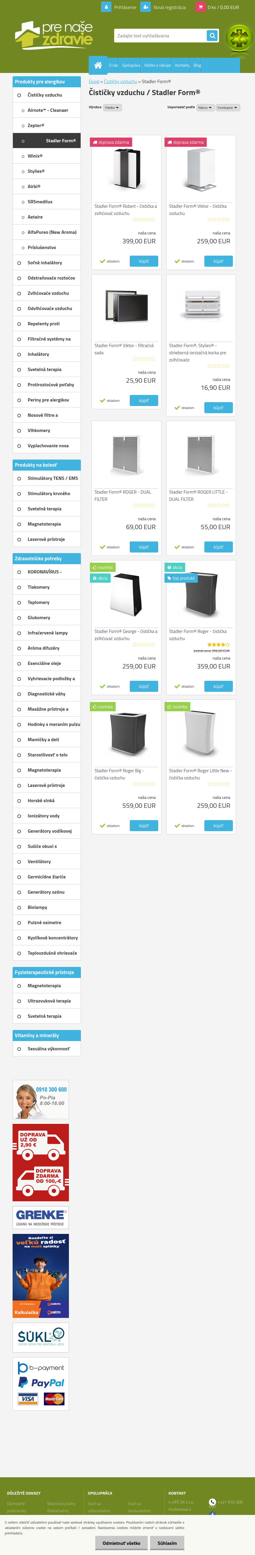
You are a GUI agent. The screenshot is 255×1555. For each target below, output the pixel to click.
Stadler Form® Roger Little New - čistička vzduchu (200, 774)
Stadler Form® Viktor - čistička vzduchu (198, 210)
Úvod (94, 81)
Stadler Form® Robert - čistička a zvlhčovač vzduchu (126, 210)
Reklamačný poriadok (58, 1514)
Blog (197, 65)
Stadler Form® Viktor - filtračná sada (124, 349)
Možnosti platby (61, 1503)
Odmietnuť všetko (121, 1543)
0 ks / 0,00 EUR (223, 7)
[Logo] (54, 36)
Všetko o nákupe (157, 65)
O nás (113, 65)
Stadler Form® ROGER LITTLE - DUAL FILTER (198, 496)
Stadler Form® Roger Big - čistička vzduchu (119, 774)
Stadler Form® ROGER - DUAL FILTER (123, 496)
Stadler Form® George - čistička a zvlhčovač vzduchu (126, 635)
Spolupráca (131, 65)
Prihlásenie (125, 7)
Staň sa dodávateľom (139, 1507)
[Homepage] (99, 65)
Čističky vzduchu (120, 81)
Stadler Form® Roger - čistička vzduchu (198, 635)
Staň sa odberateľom (99, 1507)
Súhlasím (167, 1543)
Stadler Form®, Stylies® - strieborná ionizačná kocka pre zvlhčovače (197, 352)
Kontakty (182, 65)
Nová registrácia (169, 7)
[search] (212, 36)
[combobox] (206, 107)
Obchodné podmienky (16, 1507)
